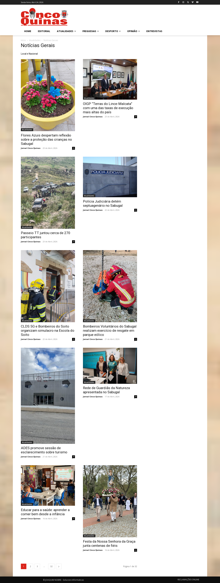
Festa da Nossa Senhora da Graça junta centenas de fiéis (109, 543)
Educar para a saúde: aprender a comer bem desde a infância (45, 512)
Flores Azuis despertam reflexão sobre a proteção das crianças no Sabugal (46, 139)
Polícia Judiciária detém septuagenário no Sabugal (103, 203)
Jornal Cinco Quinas (30, 148)
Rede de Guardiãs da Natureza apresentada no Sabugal (106, 390)
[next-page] (59, 566)
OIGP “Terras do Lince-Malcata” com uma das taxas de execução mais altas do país (108, 108)
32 (51, 566)
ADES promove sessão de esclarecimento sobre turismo (44, 450)
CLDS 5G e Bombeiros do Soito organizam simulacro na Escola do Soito (47, 330)
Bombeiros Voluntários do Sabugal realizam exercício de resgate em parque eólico (110, 330)
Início (23, 40)
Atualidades (34, 40)
